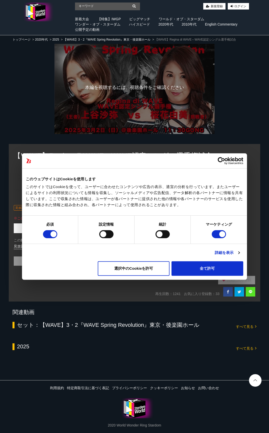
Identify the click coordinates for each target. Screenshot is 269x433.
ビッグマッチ (139, 19)
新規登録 (217, 6)
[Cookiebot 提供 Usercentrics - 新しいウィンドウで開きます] (221, 161)
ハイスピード (139, 24)
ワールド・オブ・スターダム (181, 19)
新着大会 (82, 19)
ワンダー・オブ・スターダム (97, 24)
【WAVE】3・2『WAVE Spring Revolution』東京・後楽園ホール (107, 39)
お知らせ (188, 388)
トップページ (21, 39)
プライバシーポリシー (129, 388)
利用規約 (57, 388)
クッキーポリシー (164, 388)
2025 (55, 39)
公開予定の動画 (87, 30)
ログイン (240, 6)
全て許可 (207, 268)
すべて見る (246, 326)
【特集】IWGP (109, 19)
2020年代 (165, 24)
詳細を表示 (224, 252)
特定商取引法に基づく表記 (88, 388)
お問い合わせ (208, 388)
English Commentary (221, 24)
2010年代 (189, 24)
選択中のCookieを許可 (133, 268)
